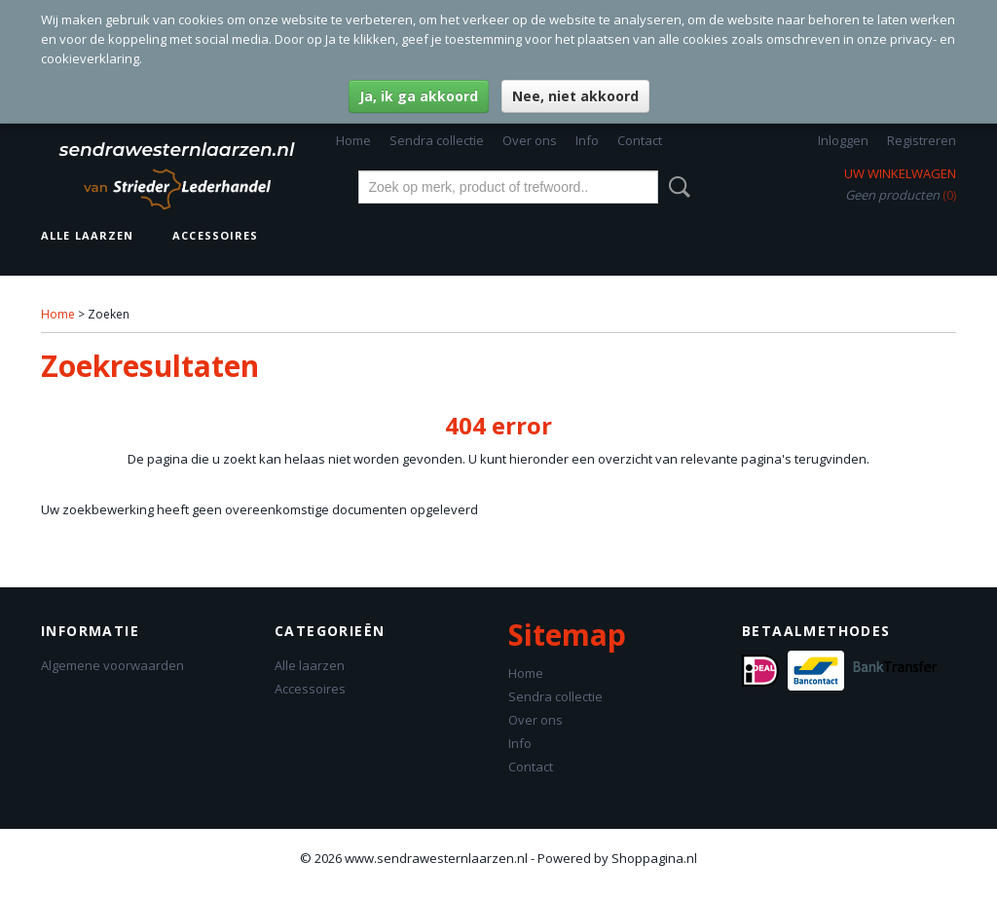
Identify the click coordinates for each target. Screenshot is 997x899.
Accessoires (215, 235)
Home (353, 140)
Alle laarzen (87, 235)
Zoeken (675, 187)
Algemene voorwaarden (112, 665)
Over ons (529, 140)
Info (587, 140)
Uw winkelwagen (900, 173)
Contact (639, 140)
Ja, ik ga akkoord (418, 96)
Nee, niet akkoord (575, 96)
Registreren (921, 140)
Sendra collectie (436, 140)
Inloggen (843, 140)
